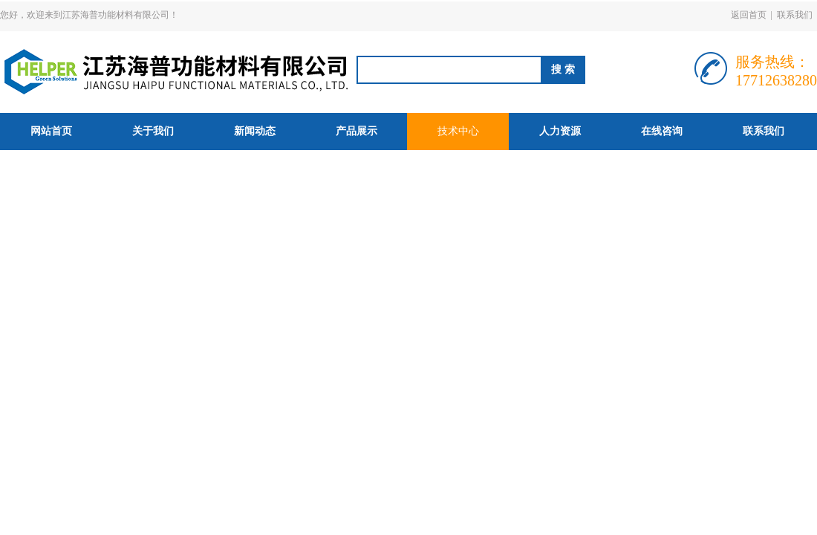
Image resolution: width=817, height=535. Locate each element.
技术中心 (458, 131)
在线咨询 (662, 131)
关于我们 (153, 131)
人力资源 (560, 131)
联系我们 (795, 15)
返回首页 (748, 15)
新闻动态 (255, 131)
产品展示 (356, 131)
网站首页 (51, 131)
